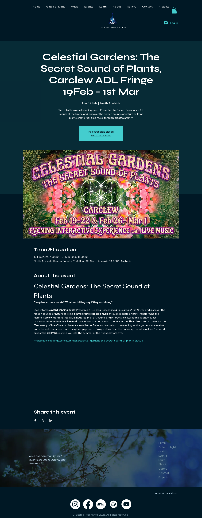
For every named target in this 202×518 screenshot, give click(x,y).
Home (162, 443)
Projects (164, 477)
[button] (174, 10)
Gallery (163, 469)
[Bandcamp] (101, 504)
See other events (101, 135)
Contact (164, 473)
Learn (162, 460)
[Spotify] (114, 504)
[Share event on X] (43, 420)
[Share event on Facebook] (35, 420)
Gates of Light (166, 447)
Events (163, 456)
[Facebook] (88, 504)
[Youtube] (126, 504)
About (162, 464)
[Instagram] (75, 504)
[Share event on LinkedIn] (50, 420)
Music (162, 451)
